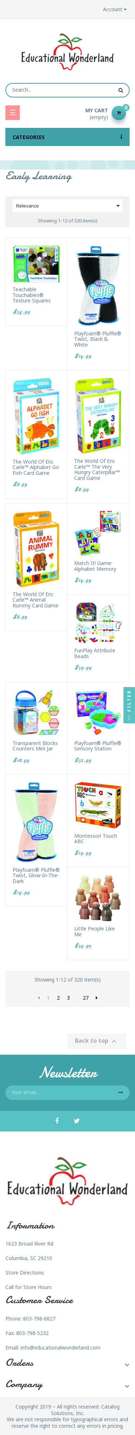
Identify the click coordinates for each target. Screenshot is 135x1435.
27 (86, 997)
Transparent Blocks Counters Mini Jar (35, 746)
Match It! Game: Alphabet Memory (95, 566)
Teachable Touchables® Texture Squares (32, 294)
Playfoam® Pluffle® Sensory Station (97, 746)
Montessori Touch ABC (95, 838)
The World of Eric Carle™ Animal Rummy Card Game (35, 599)
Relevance (69, 205)
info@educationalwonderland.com (60, 1347)
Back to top (96, 1041)
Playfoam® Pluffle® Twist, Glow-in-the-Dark (36, 875)
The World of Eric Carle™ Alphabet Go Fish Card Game (36, 467)
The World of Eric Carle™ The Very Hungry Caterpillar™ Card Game (97, 469)
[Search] (67, 90)
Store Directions (24, 1272)
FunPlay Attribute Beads (94, 653)
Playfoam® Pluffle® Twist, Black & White (97, 339)
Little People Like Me (94, 931)
